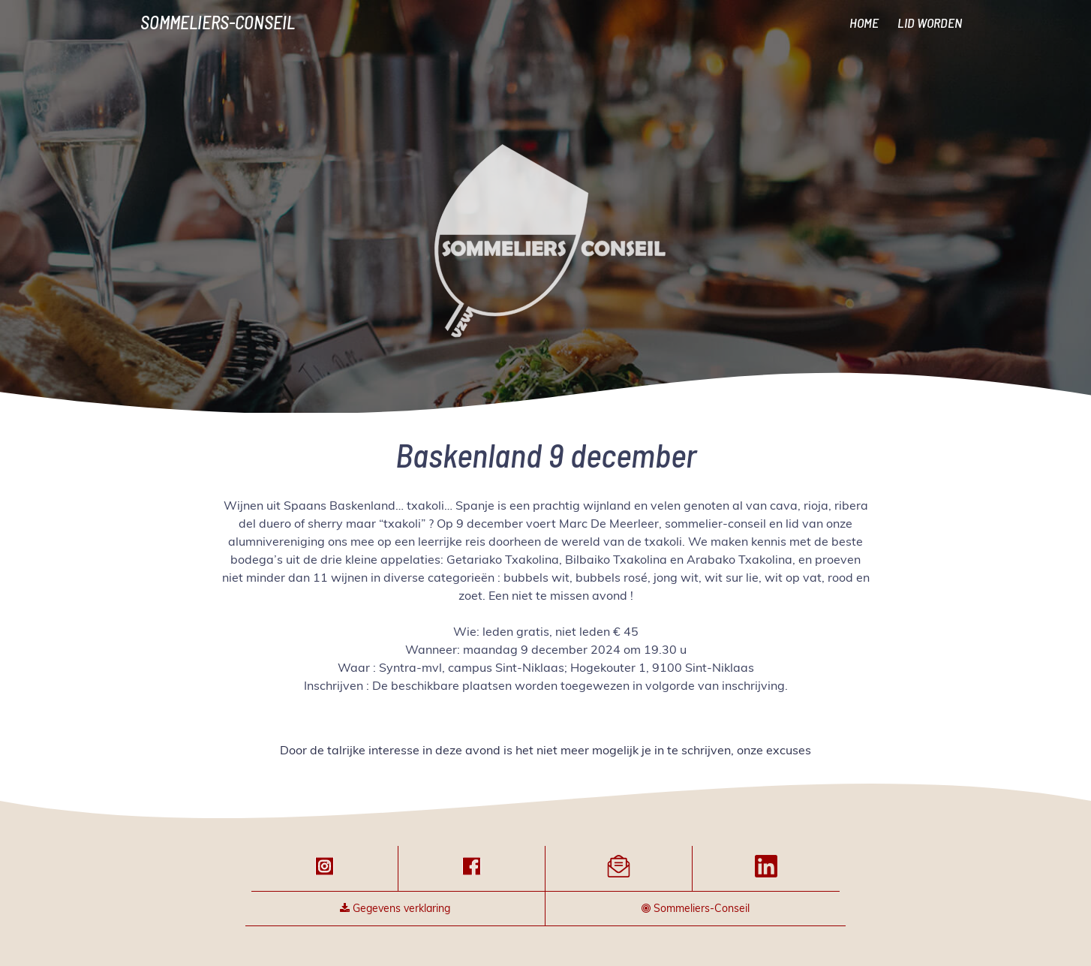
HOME (864, 22)
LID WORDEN (929, 22)
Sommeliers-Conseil (217, 22)
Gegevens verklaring (395, 908)
